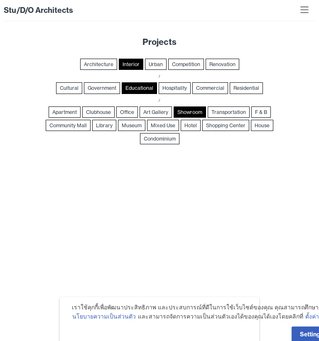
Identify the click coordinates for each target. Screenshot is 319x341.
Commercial (210, 88)
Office (127, 112)
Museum (132, 125)
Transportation (228, 112)
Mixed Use (163, 125)
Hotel (190, 125)
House (262, 125)
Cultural (69, 88)
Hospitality (174, 88)
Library (104, 125)
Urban (156, 64)
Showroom (189, 112)
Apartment (64, 112)
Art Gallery (155, 112)
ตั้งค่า (312, 324)
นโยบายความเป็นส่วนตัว (104, 324)
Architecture (98, 64)
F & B (261, 112)
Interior (131, 64)
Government (102, 88)
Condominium (160, 139)
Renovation (222, 64)
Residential (246, 88)
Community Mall (68, 125)
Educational (139, 88)
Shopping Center (225, 125)
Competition (186, 64)
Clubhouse (98, 112)
